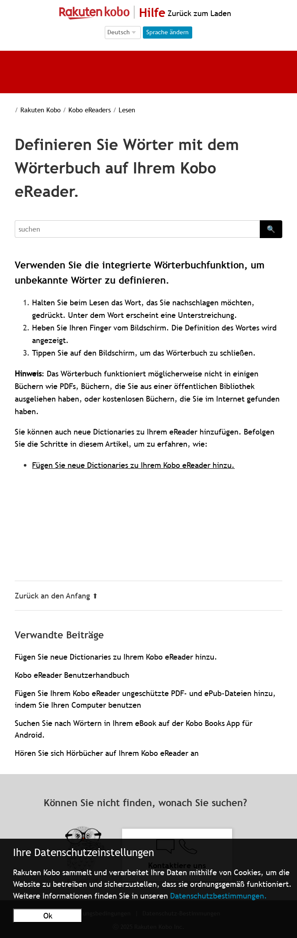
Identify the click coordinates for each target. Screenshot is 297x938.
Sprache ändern (167, 32)
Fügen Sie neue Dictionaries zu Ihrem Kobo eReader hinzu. (133, 465)
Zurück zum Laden (198, 13)
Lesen (117, 109)
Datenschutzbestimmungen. (218, 896)
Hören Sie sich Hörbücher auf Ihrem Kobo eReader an (107, 753)
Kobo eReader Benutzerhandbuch (72, 675)
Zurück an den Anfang (56, 596)
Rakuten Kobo (35, 109)
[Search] (137, 229)
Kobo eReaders (82, 109)
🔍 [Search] (271, 229)
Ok (47, 916)
